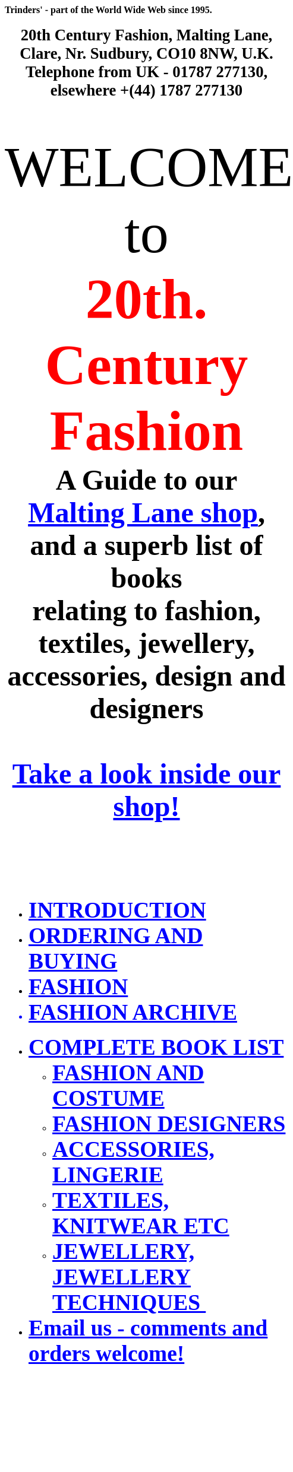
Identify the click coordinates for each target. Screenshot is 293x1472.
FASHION (78, 987)
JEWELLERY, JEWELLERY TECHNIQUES (129, 1277)
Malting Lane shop (143, 512)
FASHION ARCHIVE (133, 1012)
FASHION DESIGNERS (168, 1124)
